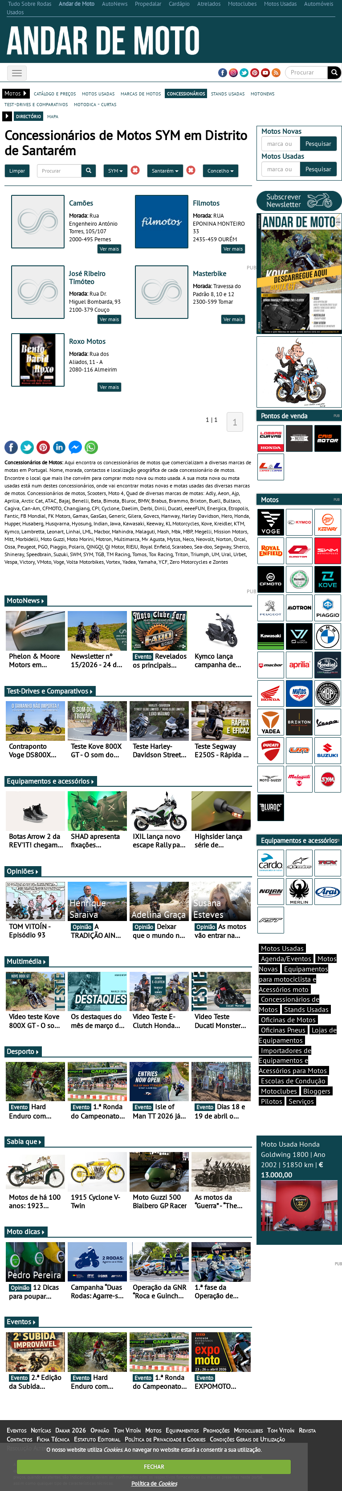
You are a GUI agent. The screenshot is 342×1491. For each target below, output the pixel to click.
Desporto (23, 1051)
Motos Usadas (282, 948)
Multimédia (27, 961)
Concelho (221, 170)
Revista (307, 1430)
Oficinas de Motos (288, 1019)
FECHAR (154, 1466)
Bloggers (316, 1090)
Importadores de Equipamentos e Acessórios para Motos (293, 1060)
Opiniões (23, 871)
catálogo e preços (55, 93)
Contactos (19, 1439)
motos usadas (98, 93)
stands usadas (227, 93)
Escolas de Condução (293, 1080)
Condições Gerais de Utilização (247, 1439)
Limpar (17, 170)
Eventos (22, 1321)
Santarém (165, 170)
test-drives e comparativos (36, 104)
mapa (52, 116)
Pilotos (271, 1101)
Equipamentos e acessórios (51, 780)
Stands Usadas (306, 1009)
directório (28, 116)
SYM (115, 170)
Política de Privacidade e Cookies (165, 1439)
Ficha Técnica (53, 1439)
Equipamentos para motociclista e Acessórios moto (293, 979)
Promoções (216, 1430)
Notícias (41, 1430)
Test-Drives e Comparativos (50, 690)
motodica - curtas (95, 104)
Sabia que (24, 1141)
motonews (262, 93)
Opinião (99, 1430)
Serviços (301, 1101)
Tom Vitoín (127, 1430)
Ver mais (109, 248)
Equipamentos (182, 1430)
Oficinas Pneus (283, 1029)
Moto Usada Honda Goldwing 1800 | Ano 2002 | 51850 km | (299, 1185)
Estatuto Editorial (97, 1439)
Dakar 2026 (70, 1430)
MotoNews (26, 600)
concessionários (186, 93)
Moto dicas (26, 1231)
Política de (154, 1483)
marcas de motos (141, 93)
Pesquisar (318, 144)
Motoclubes (279, 1090)
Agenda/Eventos (286, 958)
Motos (153, 1430)
